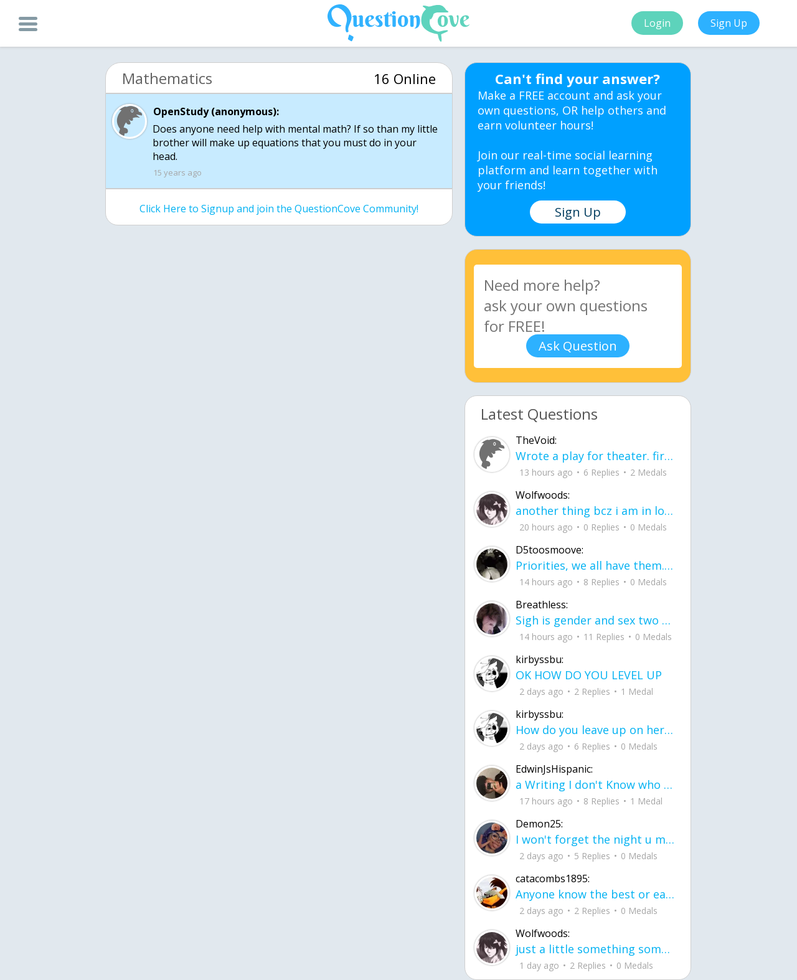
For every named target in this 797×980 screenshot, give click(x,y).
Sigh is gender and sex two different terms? (596, 620)
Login (657, 23)
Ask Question (578, 345)
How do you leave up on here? (596, 729)
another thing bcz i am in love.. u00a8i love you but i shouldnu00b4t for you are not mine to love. (596, 510)
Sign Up (728, 23)
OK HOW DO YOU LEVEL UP (589, 674)
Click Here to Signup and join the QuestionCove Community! (278, 208)
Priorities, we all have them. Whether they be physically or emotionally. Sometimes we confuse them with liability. (596, 565)
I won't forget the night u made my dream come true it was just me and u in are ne (596, 839)
